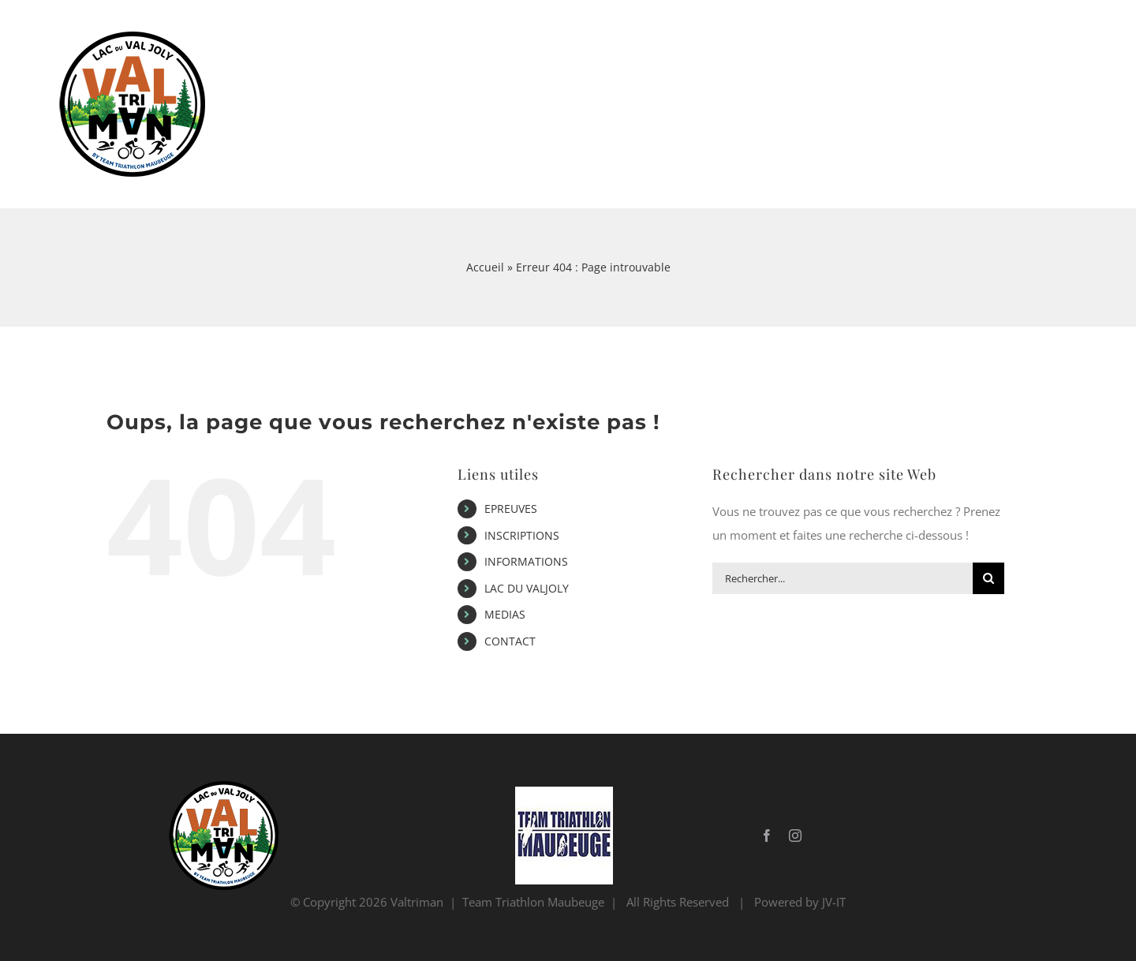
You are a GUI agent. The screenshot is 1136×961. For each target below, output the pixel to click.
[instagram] (795, 835)
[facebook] (766, 835)
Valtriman (416, 902)
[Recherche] (988, 578)
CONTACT (510, 641)
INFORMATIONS (526, 561)
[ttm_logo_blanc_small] (564, 792)
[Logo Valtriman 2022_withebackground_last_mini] (219, 787)
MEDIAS (504, 614)
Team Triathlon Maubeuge (533, 902)
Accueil (485, 267)
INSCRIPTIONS (521, 535)
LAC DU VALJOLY (526, 588)
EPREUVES (510, 508)
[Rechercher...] (842, 578)
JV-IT (834, 902)
